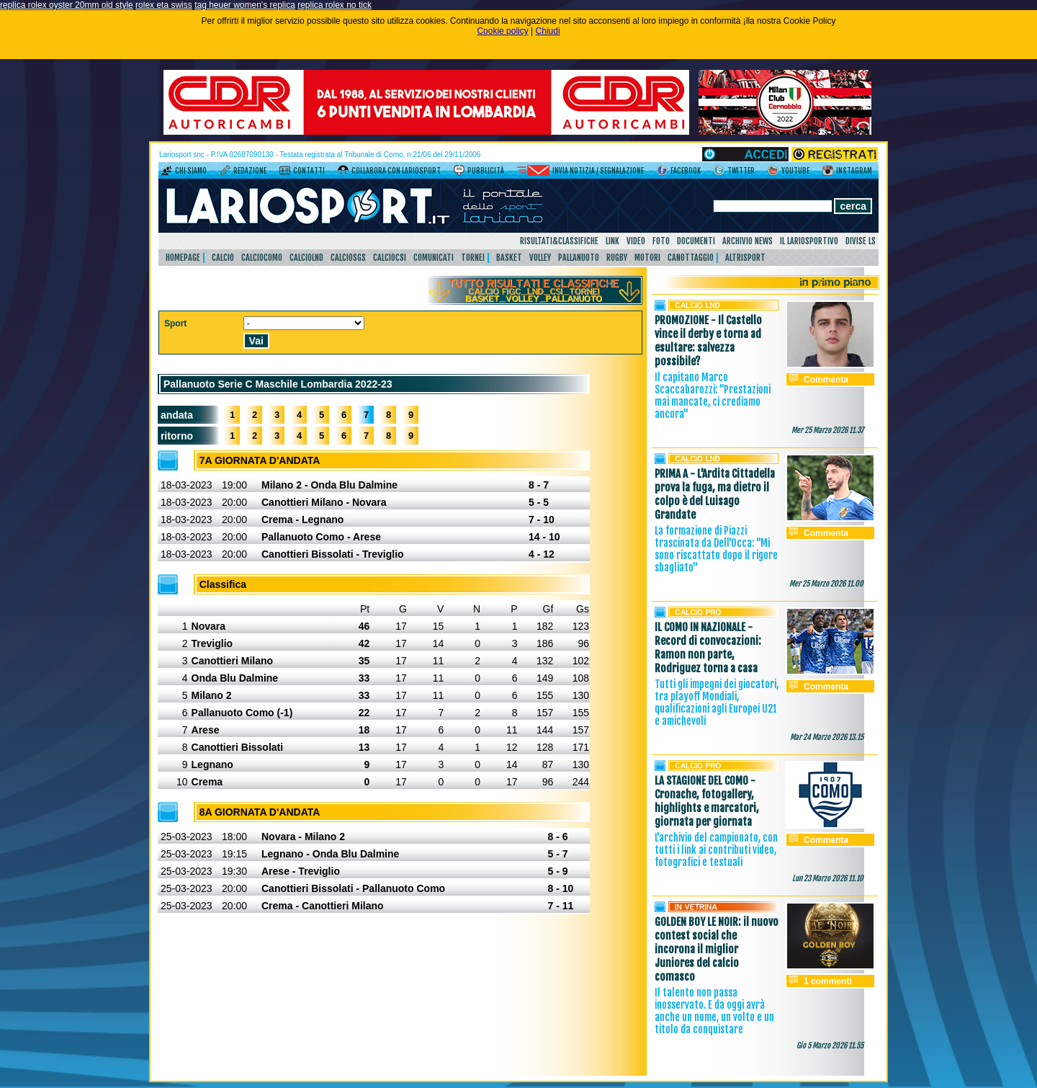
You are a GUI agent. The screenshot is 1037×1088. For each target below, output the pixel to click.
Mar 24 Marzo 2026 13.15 (826, 737)
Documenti (696, 241)
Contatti (309, 170)
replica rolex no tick (334, 5)
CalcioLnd (306, 257)
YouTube (795, 170)
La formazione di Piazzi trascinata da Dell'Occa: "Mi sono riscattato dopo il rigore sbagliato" (716, 549)
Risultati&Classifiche (559, 241)
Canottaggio (691, 257)
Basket (509, 257)
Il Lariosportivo (809, 241)
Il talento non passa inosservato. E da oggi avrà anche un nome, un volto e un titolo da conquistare (714, 1010)
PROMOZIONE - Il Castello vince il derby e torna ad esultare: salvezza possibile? (708, 340)
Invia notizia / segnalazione (598, 170)
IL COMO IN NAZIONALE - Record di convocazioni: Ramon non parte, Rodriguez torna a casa (708, 647)
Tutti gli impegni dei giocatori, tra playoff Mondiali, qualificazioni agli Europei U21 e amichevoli (716, 702)
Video (636, 241)
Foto (661, 241)
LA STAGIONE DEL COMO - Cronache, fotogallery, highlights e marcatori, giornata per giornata (707, 801)
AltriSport (745, 257)
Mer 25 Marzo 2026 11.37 (827, 430)
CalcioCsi (389, 257)
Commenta (826, 380)
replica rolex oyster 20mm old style (66, 5)
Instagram (854, 170)
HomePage (183, 257)
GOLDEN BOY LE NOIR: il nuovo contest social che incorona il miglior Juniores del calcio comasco (716, 949)
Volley (540, 257)
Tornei (473, 257)
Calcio (223, 257)
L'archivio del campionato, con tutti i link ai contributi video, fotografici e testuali (716, 849)
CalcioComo (261, 257)
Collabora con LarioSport (396, 170)
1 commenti (828, 981)
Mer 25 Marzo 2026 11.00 (826, 584)
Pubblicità (485, 170)
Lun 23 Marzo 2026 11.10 (827, 878)
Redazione (249, 170)
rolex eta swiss (163, 5)
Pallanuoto (578, 257)
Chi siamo (191, 170)
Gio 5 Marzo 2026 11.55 (829, 1045)
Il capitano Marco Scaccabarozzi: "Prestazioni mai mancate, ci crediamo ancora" (713, 395)
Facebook (685, 170)
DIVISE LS (860, 241)
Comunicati (433, 257)
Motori (647, 257)
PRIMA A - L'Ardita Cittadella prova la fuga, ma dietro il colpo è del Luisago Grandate (715, 494)
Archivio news (747, 241)
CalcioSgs (348, 257)
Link (612, 241)
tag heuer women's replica (244, 5)
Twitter (741, 170)
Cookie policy (502, 31)
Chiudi (548, 31)
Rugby (616, 257)
